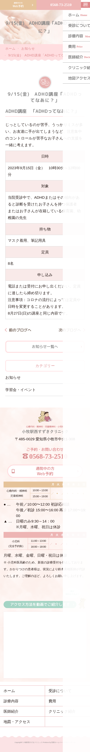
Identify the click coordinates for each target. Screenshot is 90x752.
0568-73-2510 (61, 5)
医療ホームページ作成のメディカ (63, 742)
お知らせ (28, 48)
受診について (60, 691)
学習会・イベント (20, 390)
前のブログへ (20, 330)
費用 (52, 701)
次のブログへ (70, 330)
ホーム (10, 48)
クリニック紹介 (62, 711)
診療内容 (11, 701)
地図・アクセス (17, 722)
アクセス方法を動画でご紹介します (40, 604)
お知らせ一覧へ (45, 346)
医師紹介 (11, 711)
